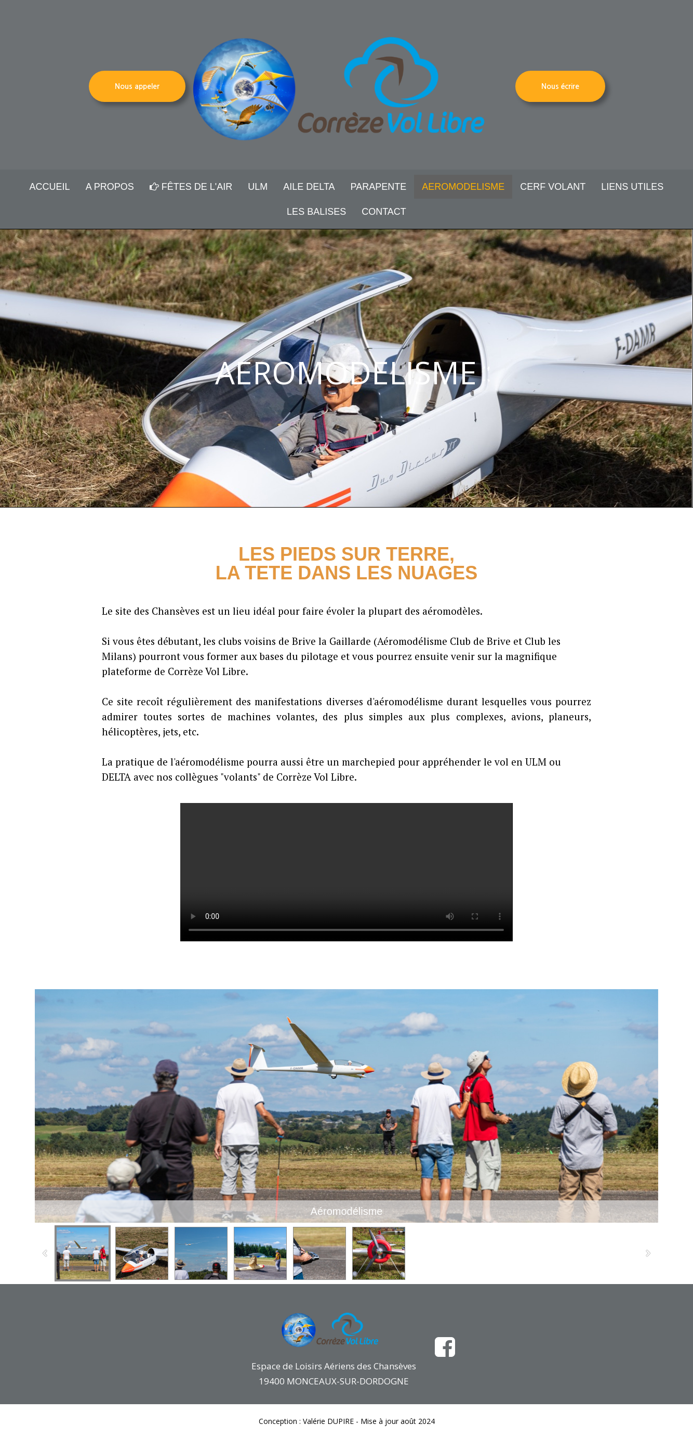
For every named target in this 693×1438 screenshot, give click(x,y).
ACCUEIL (50, 187)
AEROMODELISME (463, 187)
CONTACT (384, 211)
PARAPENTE (379, 187)
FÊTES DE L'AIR (191, 187)
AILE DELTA (309, 187)
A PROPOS (110, 187)
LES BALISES (316, 211)
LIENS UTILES (632, 187)
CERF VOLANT (552, 187)
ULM (258, 187)
